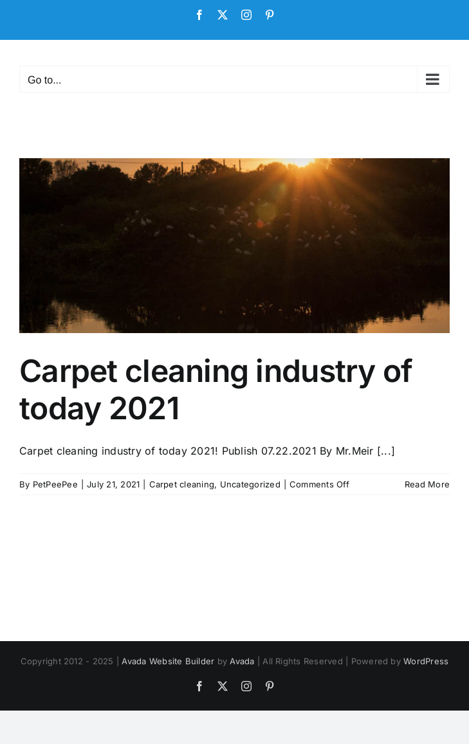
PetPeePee (55, 484)
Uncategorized (250, 484)
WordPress (425, 661)
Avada (242, 661)
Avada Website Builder (168, 661)
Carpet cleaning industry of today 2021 (216, 389)
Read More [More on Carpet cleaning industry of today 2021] (427, 484)
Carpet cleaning (182, 484)
